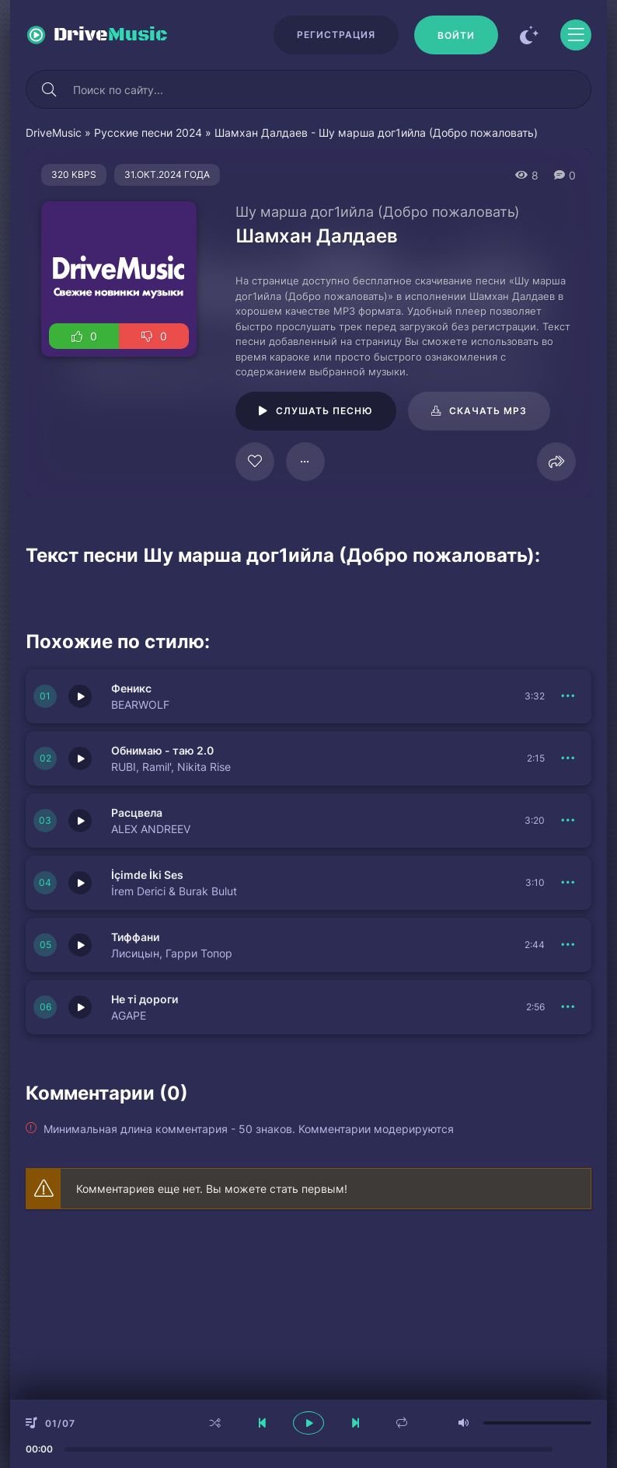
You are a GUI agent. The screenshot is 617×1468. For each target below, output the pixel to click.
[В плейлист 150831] (568, 882)
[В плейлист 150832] (568, 758)
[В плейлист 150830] (568, 945)
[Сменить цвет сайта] (529, 35)
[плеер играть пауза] (308, 1423)
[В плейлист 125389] (305, 461)
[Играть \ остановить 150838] (80, 820)
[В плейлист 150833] (568, 696)
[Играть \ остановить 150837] (80, 1007)
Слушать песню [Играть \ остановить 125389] (324, 411)
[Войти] (456, 35)
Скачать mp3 (488, 411)
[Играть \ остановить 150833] (80, 696)
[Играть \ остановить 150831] (80, 882)
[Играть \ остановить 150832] (80, 758)
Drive (111, 35)
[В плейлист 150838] (568, 820)
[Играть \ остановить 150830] (80, 945)
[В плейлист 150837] (568, 1007)
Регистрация (336, 34)
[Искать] (49, 89)
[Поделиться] (556, 461)
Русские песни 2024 (148, 132)
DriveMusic (54, 132)
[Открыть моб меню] (575, 35)
